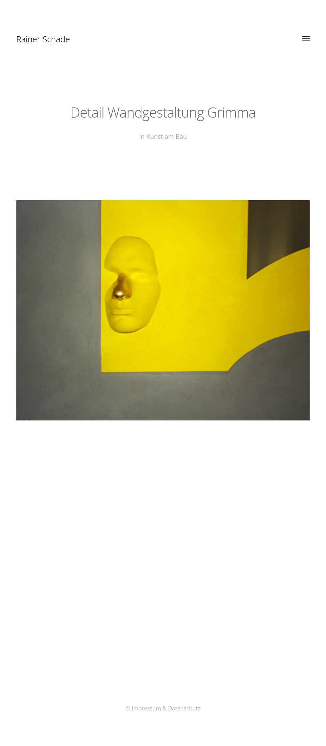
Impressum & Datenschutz (166, 708)
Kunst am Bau (166, 136)
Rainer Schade (43, 39)
